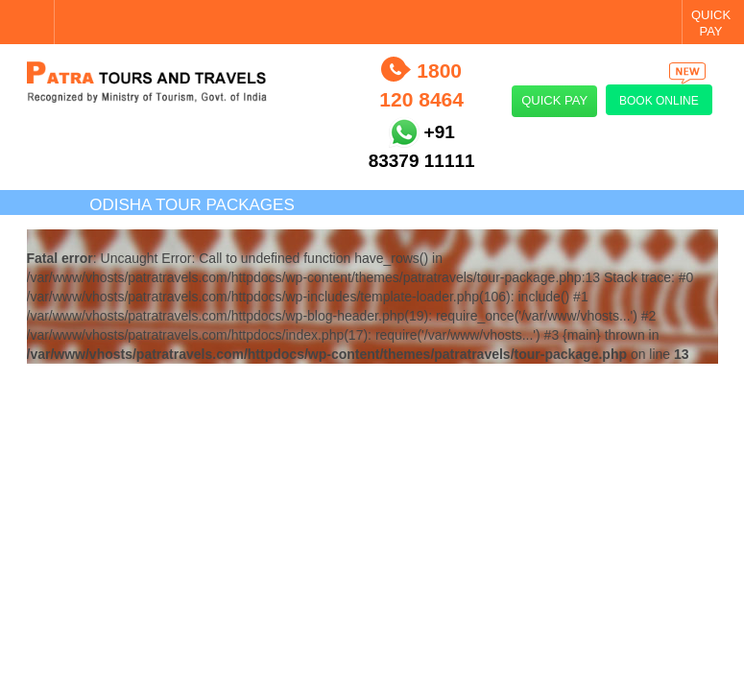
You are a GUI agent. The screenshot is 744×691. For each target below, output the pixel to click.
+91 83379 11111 (422, 146)
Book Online (663, 95)
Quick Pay (554, 100)
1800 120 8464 (421, 85)
